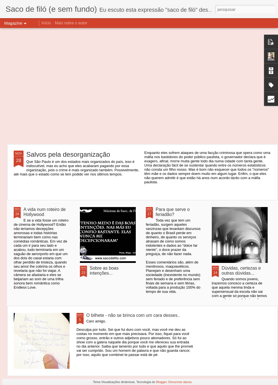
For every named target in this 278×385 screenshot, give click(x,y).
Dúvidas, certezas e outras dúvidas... (241, 270)
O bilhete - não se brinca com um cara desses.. (133, 315)
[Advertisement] (52, 86)
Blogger (161, 382)
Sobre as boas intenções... (104, 270)
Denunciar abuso (179, 382)
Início (46, 23)
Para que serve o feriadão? (173, 212)
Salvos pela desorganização (68, 154)
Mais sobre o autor (71, 23)
